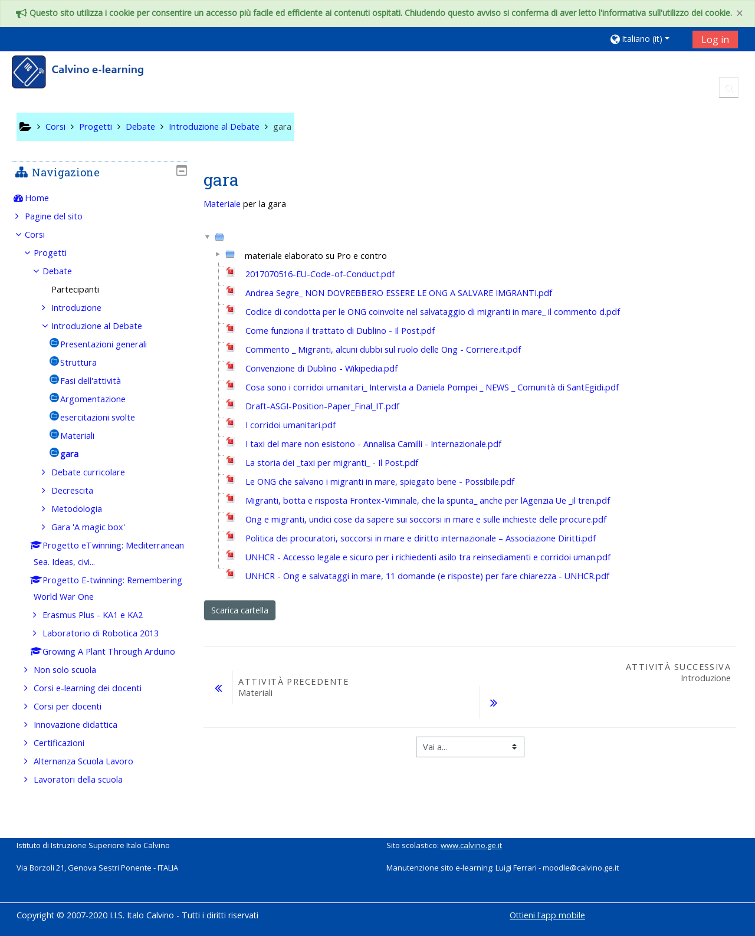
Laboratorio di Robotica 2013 (109, 633)
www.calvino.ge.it (471, 845)
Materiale (222, 203)
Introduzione (85, 307)
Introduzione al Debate (105, 325)
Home (45, 197)
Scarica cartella (239, 610)
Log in (715, 39)
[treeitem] (100, 198)
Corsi (43, 234)
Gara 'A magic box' (97, 527)
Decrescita (81, 490)
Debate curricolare (97, 472)
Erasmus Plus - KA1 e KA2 (101, 614)
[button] (647, 38)
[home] (85, 73)
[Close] (739, 13)
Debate (66, 271)
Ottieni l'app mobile (547, 915)
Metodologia (85, 508)
